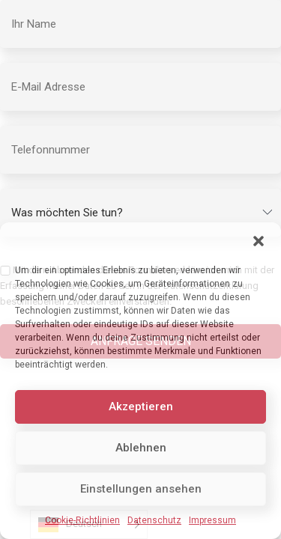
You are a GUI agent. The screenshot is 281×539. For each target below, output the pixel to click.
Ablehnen (140, 447)
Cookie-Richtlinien (82, 520)
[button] (258, 241)
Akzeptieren (141, 406)
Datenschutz (154, 520)
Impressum (212, 520)
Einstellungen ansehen (141, 489)
